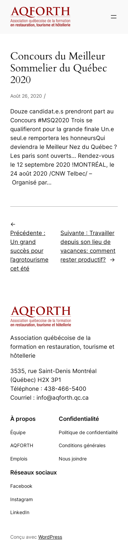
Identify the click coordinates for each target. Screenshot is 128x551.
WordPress (50, 537)
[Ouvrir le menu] (114, 17)
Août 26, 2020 (26, 96)
